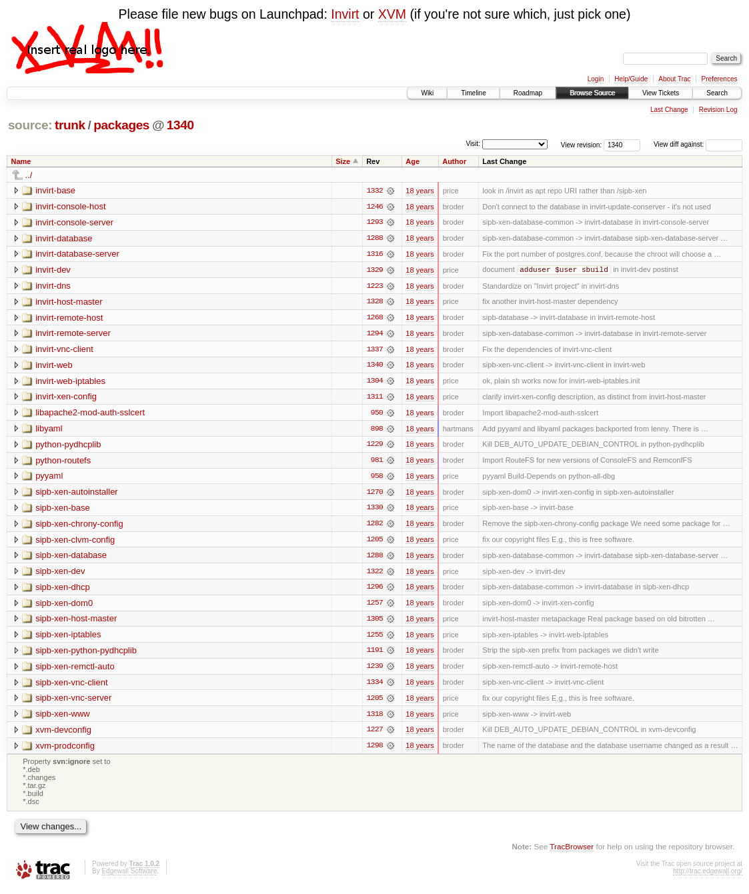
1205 (374, 542)
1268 (374, 318)
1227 (374, 734)
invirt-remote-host (69, 318)
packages (121, 125)
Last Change (669, 109)
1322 (374, 574)
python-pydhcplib (68, 446)
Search (717, 93)
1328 (374, 302)
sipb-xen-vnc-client (71, 686)
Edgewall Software (129, 876)
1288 (374, 238)
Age (413, 161)
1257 (374, 606)
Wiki (427, 93)
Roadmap (528, 93)
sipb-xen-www (62, 718)
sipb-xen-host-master (76, 622)
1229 (374, 446)
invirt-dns (53, 286)
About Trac (674, 79)
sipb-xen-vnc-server (73, 702)
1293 (374, 222)
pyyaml (49, 478)
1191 (374, 654)
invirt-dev (53, 270)
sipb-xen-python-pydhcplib (86, 654)
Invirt (345, 14)
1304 (374, 382)
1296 (374, 590)
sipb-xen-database (71, 558)
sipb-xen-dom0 (64, 606)
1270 (374, 494)
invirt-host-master (68, 302)
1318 (374, 718)
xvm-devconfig (63, 734)
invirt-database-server (77, 254)
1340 (180, 125)
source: (30, 125)
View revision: (581, 144)
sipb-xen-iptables (68, 638)
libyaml (48, 430)
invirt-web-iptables (70, 382)
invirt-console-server (74, 222)
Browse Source (592, 93)
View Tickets (660, 93)
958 (377, 478)
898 (377, 430)
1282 (374, 526)
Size (342, 161)
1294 (374, 334)
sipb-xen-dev (60, 574)
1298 (374, 750)
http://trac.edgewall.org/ (707, 876)
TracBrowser (572, 851)
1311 (374, 398)
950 (377, 414)
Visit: (473, 143)
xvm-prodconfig (65, 750)
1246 (374, 206)
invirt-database (63, 238)
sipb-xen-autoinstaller (76, 494)
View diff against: (698, 144)
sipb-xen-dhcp (62, 590)
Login (596, 79)
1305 (374, 622)
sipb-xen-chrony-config (79, 526)
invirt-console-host (70, 206)
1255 (374, 638)
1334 (374, 686)
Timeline (473, 93)
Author (454, 161)
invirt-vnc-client (64, 350)
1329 (374, 270)
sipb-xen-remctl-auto (75, 670)
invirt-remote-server (73, 334)
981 (377, 462)
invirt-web (54, 366)
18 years (420, 191)
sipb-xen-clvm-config (75, 542)
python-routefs (63, 462)
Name (21, 161)
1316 (374, 254)
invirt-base (55, 190)
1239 (374, 670)
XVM (392, 14)
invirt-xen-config (66, 398)
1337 (374, 350)
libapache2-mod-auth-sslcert (90, 414)
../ (29, 175)
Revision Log (718, 109)
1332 (374, 190)
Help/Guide (631, 79)
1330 (374, 510)
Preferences (720, 79)
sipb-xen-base (62, 510)
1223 (374, 286)
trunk (70, 125)
